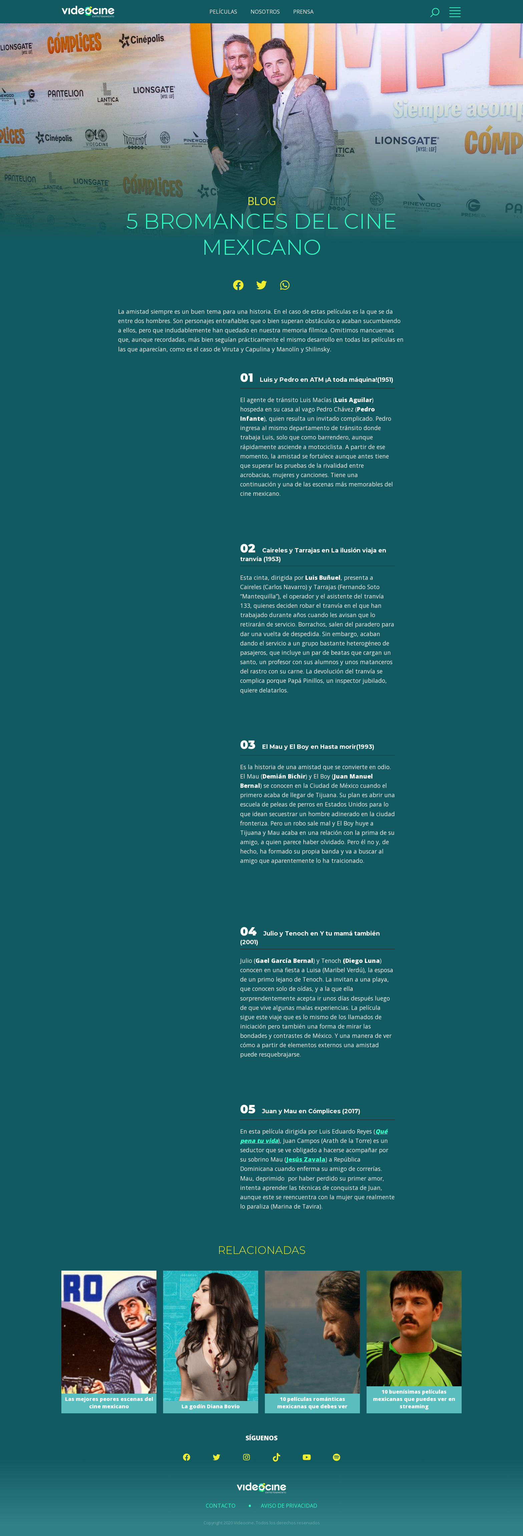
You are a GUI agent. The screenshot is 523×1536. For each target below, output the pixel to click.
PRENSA (303, 11)
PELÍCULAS (223, 11)
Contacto (220, 1505)
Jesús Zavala (306, 1159)
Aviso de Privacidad (289, 1505)
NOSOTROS (265, 11)
